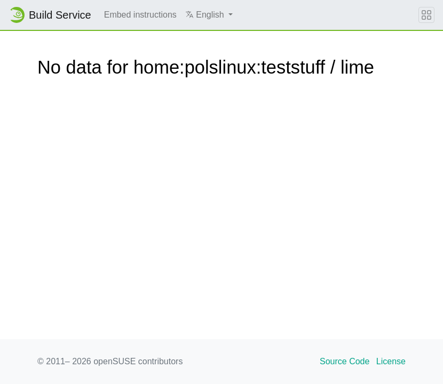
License (391, 361)
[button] (209, 15)
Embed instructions (140, 14)
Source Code (344, 361)
